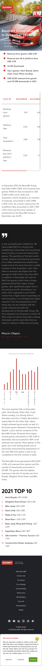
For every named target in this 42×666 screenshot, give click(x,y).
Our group (21, 580)
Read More (27, 653)
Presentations (21, 606)
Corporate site (8, 40)
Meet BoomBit (21, 571)
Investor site (21, 576)
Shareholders (21, 597)
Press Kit (21, 601)
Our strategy (21, 584)
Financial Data (21, 589)
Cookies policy (21, 627)
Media (21, 610)
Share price (21, 593)
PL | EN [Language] (30, 7)
